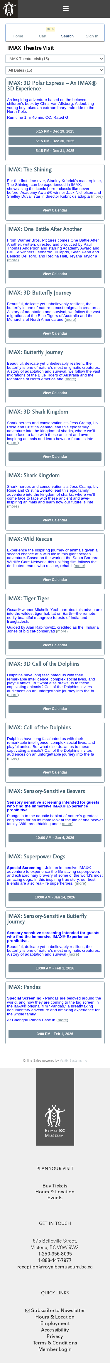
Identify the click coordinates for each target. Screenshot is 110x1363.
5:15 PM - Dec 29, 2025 (55, 131)
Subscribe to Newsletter (58, 1310)
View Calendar (55, 210)
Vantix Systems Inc (73, 1060)
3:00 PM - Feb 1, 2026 (55, 1034)
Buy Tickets (55, 1186)
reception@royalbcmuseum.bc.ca (55, 1267)
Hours (42, 1192)
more (96, 196)
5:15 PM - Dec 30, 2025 (55, 141)
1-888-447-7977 (55, 1260)
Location (65, 1192)
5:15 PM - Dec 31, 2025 (55, 151)
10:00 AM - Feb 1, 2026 (55, 968)
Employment (55, 1323)
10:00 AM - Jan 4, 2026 (55, 838)
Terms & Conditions (55, 1343)
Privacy (55, 1336)
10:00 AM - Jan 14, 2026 (55, 897)
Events (55, 1197)
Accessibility (55, 1330)
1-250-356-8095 (55, 1254)
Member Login (55, 1349)
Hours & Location (55, 1317)
